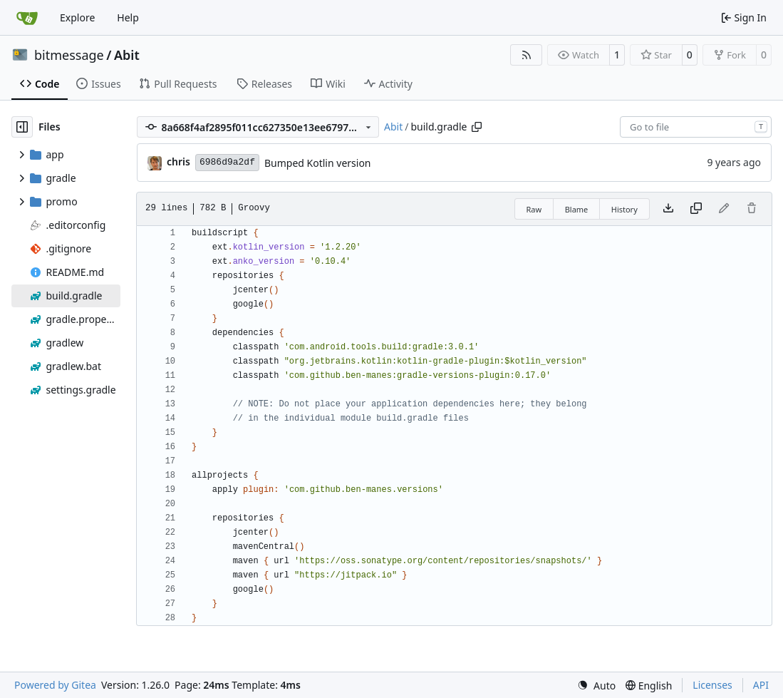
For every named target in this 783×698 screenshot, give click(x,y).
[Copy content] (696, 209)
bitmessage (69, 55)
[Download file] (668, 209)
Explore (77, 17)
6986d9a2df (227, 162)
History (624, 209)
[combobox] (696, 127)
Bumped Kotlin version (317, 163)
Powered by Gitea (55, 685)
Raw (534, 209)
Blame (576, 209)
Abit (127, 55)
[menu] (596, 685)
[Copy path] (477, 127)
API (761, 685)
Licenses (712, 685)
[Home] (27, 18)
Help (128, 17)
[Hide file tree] (22, 127)
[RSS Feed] (526, 55)
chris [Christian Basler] (178, 161)
